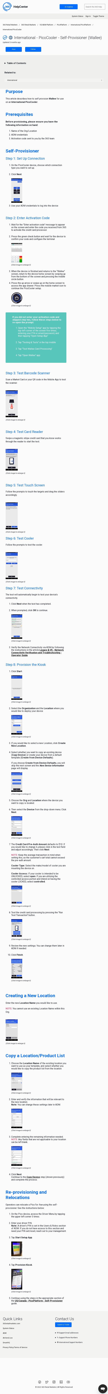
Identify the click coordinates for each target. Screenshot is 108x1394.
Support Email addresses (67, 1333)
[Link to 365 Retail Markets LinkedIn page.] (61, 1383)
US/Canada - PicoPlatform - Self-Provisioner (39, 1300)
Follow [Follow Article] (33, 49)
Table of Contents (16, 63)
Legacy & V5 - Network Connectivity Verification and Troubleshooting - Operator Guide (37, 653)
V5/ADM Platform (46, 25)
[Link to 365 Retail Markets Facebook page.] (39, 1383)
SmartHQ (6, 1343)
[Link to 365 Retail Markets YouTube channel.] (68, 1383)
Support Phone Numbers (67, 1338)
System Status (77, 16)
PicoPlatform (62, 25)
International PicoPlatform (81, 25)
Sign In (88, 16)
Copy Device (33, 1177)
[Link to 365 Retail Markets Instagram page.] (54, 1383)
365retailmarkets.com (11, 1324)
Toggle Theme (98, 16)
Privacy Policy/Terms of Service (15, 1347)
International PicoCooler (12, 30)
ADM (4, 1333)
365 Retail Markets (10, 25)
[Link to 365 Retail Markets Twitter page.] (47, 1383)
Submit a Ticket (63, 1325)
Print (13, 49)
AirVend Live (8, 1338)
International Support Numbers (70, 1342)
